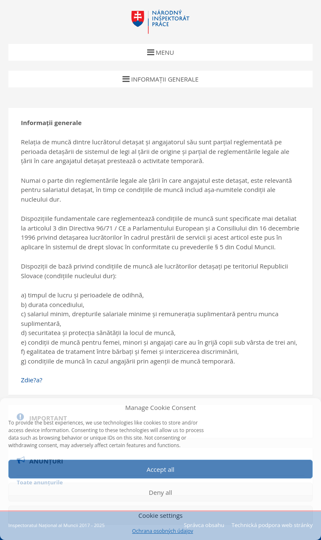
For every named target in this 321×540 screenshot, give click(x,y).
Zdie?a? (31, 380)
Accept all (161, 469)
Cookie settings (160, 515)
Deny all (160, 492)
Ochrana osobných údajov (162, 531)
